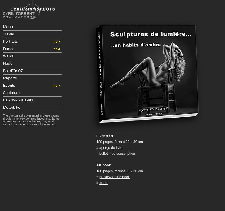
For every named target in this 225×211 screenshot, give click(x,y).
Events (9, 85)
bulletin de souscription (117, 154)
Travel (8, 34)
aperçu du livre (110, 148)
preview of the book (114, 177)
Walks (8, 56)
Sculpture (11, 93)
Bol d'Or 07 (13, 71)
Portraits (10, 41)
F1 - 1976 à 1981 (18, 100)
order (103, 183)
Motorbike (12, 107)
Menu (8, 27)
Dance (8, 49)
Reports (10, 78)
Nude (8, 63)
